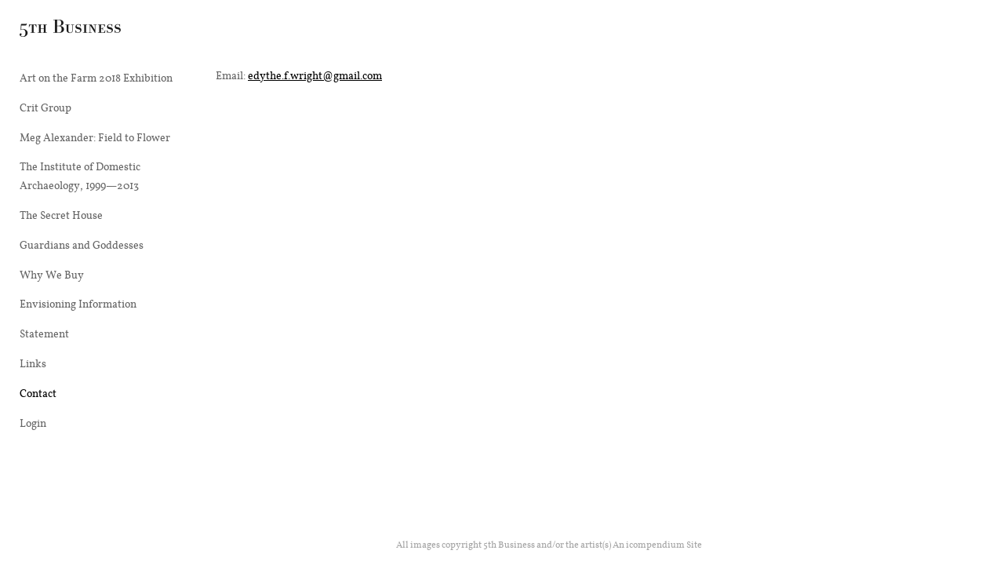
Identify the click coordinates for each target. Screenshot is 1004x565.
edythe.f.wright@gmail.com (315, 75)
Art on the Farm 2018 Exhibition (96, 77)
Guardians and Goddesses (82, 244)
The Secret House (61, 215)
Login (33, 423)
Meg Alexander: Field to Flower (95, 137)
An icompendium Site (657, 544)
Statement (44, 333)
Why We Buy (52, 274)
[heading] (59, 31)
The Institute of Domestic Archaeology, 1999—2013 (80, 176)
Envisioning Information (78, 303)
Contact (38, 393)
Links (33, 363)
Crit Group (45, 107)
